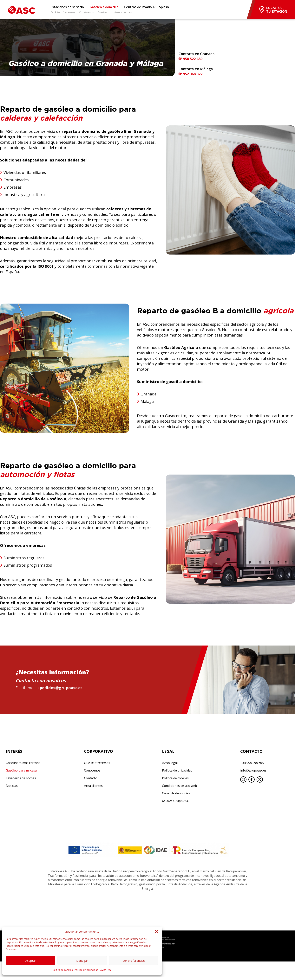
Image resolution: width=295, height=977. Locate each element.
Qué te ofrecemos (63, 12)
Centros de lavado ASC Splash (146, 7)
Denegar (82, 960)
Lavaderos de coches (21, 778)
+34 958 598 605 (252, 763)
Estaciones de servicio (67, 7)
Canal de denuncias (176, 793)
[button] (156, 931)
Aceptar (30, 960)
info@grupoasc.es (253, 770)
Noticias (12, 786)
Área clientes (123, 12)
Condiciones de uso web (179, 786)
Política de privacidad (86, 970)
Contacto (104, 12)
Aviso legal (106, 970)
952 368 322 (190, 74)
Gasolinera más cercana (23, 763)
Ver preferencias (133, 960)
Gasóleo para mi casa (21, 770)
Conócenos (86, 12)
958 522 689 (190, 59)
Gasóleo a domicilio (104, 7)
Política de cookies (62, 970)
